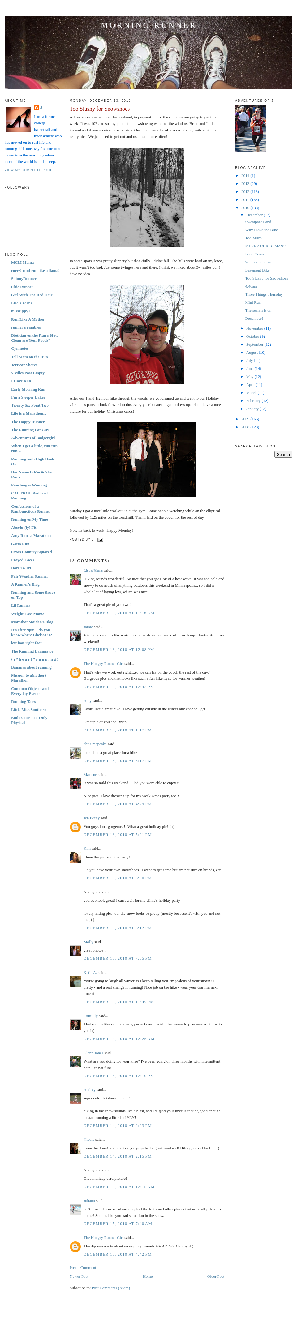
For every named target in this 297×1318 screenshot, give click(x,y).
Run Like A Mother (28, 319)
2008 (245, 427)
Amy (88, 700)
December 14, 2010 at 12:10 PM (119, 1075)
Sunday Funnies (258, 262)
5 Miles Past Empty (28, 372)
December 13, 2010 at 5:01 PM (118, 834)
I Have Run (21, 381)
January (253, 408)
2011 (245, 199)
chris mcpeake (95, 744)
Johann (89, 1200)
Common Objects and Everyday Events (30, 691)
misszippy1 (20, 311)
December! (254, 318)
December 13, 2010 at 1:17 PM (118, 730)
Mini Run (252, 302)
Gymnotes (19, 348)
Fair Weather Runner (29, 576)
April (251, 384)
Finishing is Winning (29, 485)
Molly (88, 941)
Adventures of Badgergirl (33, 437)
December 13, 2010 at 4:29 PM (118, 804)
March (252, 392)
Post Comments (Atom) (111, 1288)
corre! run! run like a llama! (35, 270)
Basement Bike (257, 270)
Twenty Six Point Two (30, 405)
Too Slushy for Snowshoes (100, 109)
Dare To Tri (21, 568)
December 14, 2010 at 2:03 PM (118, 1125)
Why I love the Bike (261, 230)
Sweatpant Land (258, 222)
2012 (245, 191)
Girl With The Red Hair (32, 295)
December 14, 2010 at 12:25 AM (119, 1038)
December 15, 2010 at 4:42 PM (118, 1254)
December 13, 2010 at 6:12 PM (118, 928)
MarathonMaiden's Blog (32, 621)
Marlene (90, 774)
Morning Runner (149, 25)
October (253, 336)
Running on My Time (29, 519)
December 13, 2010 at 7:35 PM (118, 958)
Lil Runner (20, 605)
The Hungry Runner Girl (103, 663)
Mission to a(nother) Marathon (28, 678)
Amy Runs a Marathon (31, 535)
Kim (87, 848)
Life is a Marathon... (28, 413)
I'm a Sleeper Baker (28, 397)
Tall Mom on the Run (29, 356)
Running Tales (23, 701)
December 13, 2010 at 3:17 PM (118, 760)
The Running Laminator (32, 651)
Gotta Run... (21, 543)
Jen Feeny (92, 817)
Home (148, 1276)
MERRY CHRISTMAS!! (265, 246)
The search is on (258, 310)
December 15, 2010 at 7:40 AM (118, 1223)
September (255, 344)
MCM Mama (22, 262)
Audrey (90, 1089)
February (254, 400)
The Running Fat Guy (30, 429)
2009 (245, 419)
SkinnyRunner (24, 278)
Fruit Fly (91, 1015)
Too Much (253, 238)
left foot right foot (26, 642)
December (255, 214)
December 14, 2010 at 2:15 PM (118, 1156)
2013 (245, 183)
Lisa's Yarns (21, 303)
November (255, 328)
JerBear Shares (24, 364)
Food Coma (254, 254)
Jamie (88, 626)
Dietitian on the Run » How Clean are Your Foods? (34, 338)
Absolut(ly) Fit (23, 527)
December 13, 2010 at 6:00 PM (118, 877)
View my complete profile (31, 170)
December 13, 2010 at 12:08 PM (119, 649)
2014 (245, 175)
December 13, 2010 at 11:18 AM (119, 612)
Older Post (215, 1276)
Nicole (89, 1139)
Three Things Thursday (264, 294)
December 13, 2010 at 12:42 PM (119, 686)
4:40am (251, 286)
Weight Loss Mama (28, 613)
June (250, 368)
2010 (245, 207)
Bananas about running (31, 667)
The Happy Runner (28, 421)
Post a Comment (83, 1267)
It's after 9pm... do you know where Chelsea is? (31, 632)
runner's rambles (26, 327)
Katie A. (90, 972)
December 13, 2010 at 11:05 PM (119, 1001)
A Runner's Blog (25, 584)
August (252, 352)
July (250, 360)
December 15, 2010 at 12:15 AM (119, 1186)
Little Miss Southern (28, 709)
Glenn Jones (93, 1053)
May (250, 376)
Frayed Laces (22, 560)
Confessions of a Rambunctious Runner (30, 509)
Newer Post (79, 1276)
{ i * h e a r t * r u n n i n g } (34, 659)
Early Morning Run (28, 389)
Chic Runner (22, 287)
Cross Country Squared (31, 552)
